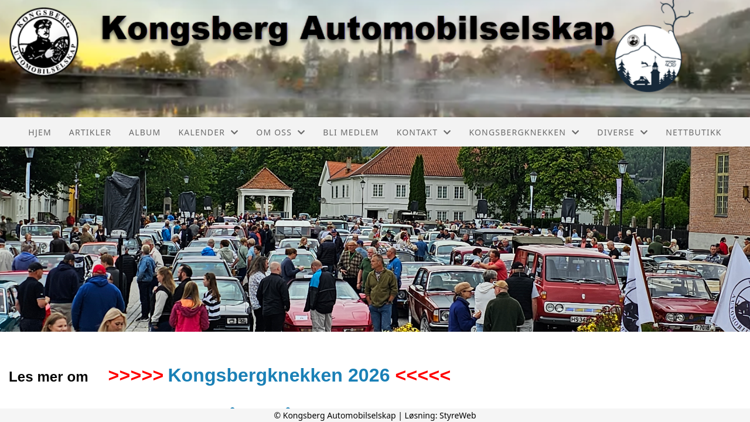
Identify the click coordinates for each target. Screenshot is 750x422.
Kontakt (424, 132)
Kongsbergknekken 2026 (279, 375)
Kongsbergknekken (524, 132)
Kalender (208, 132)
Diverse (622, 132)
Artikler (90, 132)
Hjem (39, 132)
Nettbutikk (693, 132)
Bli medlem (351, 132)
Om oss (280, 132)
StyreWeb (457, 415)
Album (145, 132)
